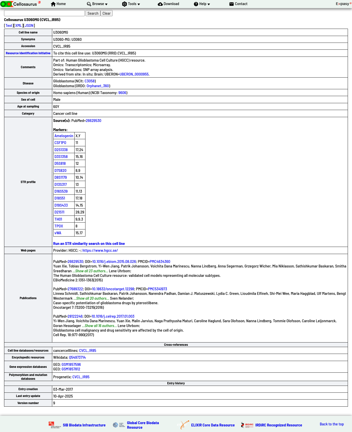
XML (18, 25)
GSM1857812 (71, 368)
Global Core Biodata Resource (143, 424)
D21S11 (59, 211)
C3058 (90, 80)
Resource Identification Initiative (28, 53)
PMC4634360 (160, 261)
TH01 (58, 219)
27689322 (75, 288)
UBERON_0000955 (134, 73)
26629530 (93, 120)
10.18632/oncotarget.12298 (113, 288)
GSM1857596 (71, 364)
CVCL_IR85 (87, 350)
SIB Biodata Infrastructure (84, 424)
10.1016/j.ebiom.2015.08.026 (114, 261)
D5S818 (60, 163)
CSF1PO (60, 142)
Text (9, 25)
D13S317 (61, 184)
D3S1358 (61, 156)
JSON (29, 25)
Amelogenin (64, 135)
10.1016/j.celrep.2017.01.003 (113, 316)
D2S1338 (61, 149)
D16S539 (61, 191)
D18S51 (60, 197)
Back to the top (332, 424)
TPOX (59, 225)
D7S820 (60, 170)
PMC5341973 (157, 288)
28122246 (75, 316)
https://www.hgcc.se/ (100, 250)
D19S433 (61, 205)
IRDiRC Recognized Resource (278, 424)
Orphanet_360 (97, 85)
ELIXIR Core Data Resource (213, 424)
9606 (122, 92)
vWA (58, 232)
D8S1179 (61, 177)
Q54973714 (77, 357)
